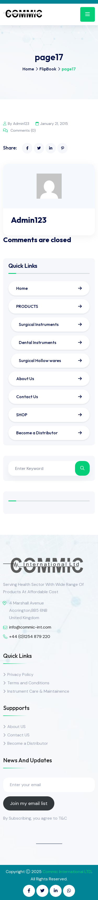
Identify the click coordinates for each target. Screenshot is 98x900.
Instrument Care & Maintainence (38, 691)
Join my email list (29, 803)
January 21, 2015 (52, 123)
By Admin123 (16, 123)
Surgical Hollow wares (40, 360)
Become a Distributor (37, 432)
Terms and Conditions (28, 683)
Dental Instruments (37, 342)
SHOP (21, 414)
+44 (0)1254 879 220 (29, 636)
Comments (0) (19, 130)
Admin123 (29, 220)
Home (28, 68)
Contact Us (27, 396)
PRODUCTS (27, 306)
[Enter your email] (49, 784)
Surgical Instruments (39, 324)
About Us (25, 378)
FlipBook (47, 68)
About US (16, 726)
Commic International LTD (67, 871)
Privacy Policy (20, 674)
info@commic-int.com (30, 627)
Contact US (18, 735)
